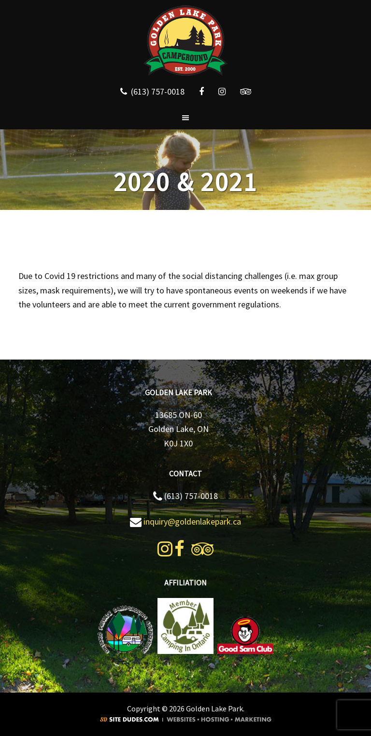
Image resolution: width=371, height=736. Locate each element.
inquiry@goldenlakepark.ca (192, 521)
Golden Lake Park (185, 41)
